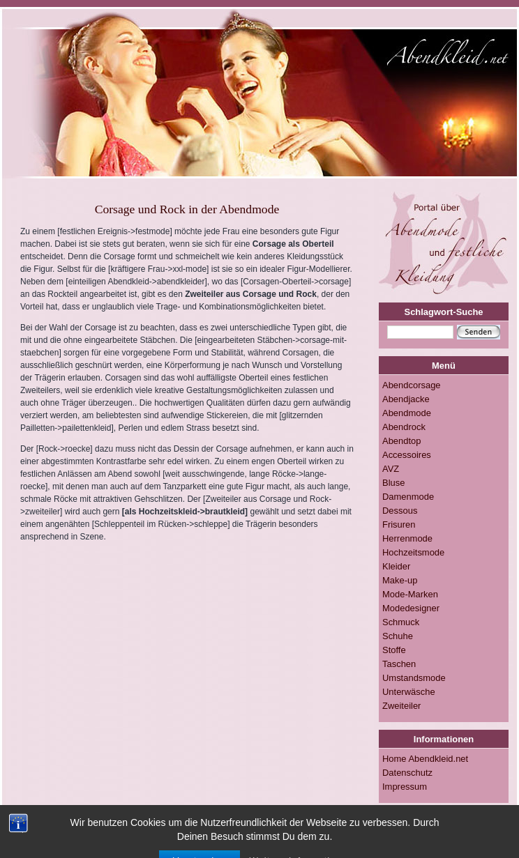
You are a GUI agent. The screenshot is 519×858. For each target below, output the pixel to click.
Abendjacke (406, 399)
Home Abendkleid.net (425, 758)
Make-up (399, 580)
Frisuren (399, 524)
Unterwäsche (408, 692)
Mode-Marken (410, 594)
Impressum (404, 786)
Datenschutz (407, 772)
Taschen (399, 664)
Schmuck (400, 622)
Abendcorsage (411, 385)
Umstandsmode (414, 678)
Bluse (393, 482)
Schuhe (397, 636)
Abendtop (401, 441)
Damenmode (408, 496)
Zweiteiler (401, 705)
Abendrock (404, 427)
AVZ (390, 469)
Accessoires (406, 455)
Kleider (396, 566)
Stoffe (394, 650)
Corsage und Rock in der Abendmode (187, 209)
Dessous (399, 510)
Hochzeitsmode (413, 552)
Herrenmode (407, 538)
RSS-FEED (238, 836)
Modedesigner (410, 608)
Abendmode (406, 413)
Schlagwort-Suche (444, 312)
